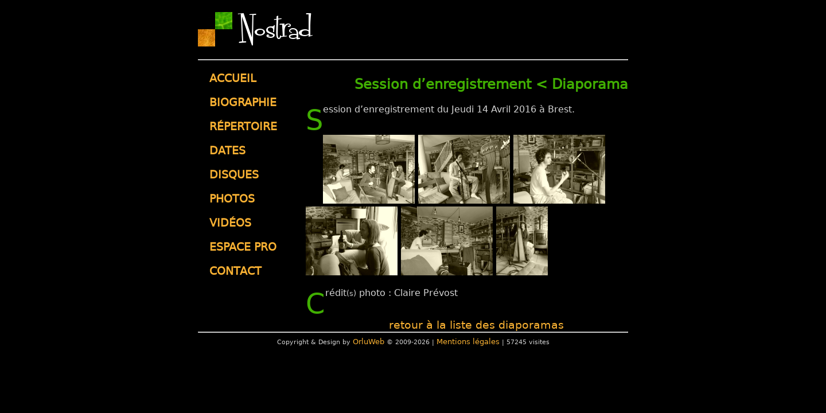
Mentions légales (468, 341)
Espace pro (242, 247)
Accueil (232, 78)
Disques (234, 174)
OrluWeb (368, 341)
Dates (227, 150)
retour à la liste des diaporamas (476, 325)
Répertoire (243, 126)
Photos (232, 198)
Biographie (242, 102)
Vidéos (230, 222)
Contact (235, 271)
